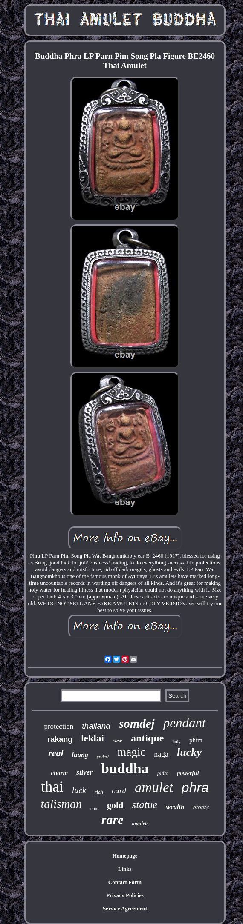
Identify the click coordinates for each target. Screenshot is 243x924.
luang (80, 754)
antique (147, 738)
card (119, 790)
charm (59, 773)
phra (195, 787)
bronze (201, 807)
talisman (61, 803)
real (55, 753)
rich (99, 792)
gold (115, 805)
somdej (137, 723)
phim (195, 740)
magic (131, 752)
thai (52, 786)
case (117, 740)
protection (58, 726)
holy (176, 741)
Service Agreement (125, 908)
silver (84, 772)
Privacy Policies (125, 895)
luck (79, 790)
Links (125, 869)
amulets (140, 824)
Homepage (124, 855)
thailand (96, 725)
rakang (59, 739)
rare (112, 819)
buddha (125, 768)
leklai (92, 738)
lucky (189, 752)
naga (161, 754)
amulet (154, 787)
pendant (184, 722)
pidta (163, 773)
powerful (188, 773)
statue (145, 804)
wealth (175, 806)
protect (103, 756)
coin (94, 808)
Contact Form (125, 882)
